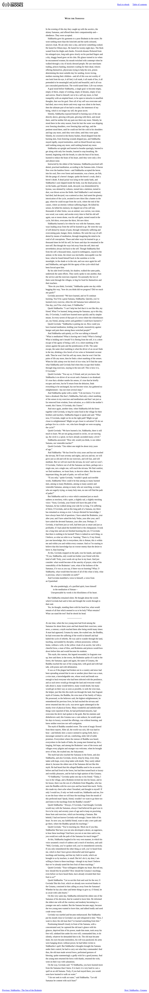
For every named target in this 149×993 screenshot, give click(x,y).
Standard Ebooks (12, 4)
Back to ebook (123, 4)
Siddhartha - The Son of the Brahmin (22, 990)
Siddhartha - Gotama (135, 990)
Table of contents (139, 4)
